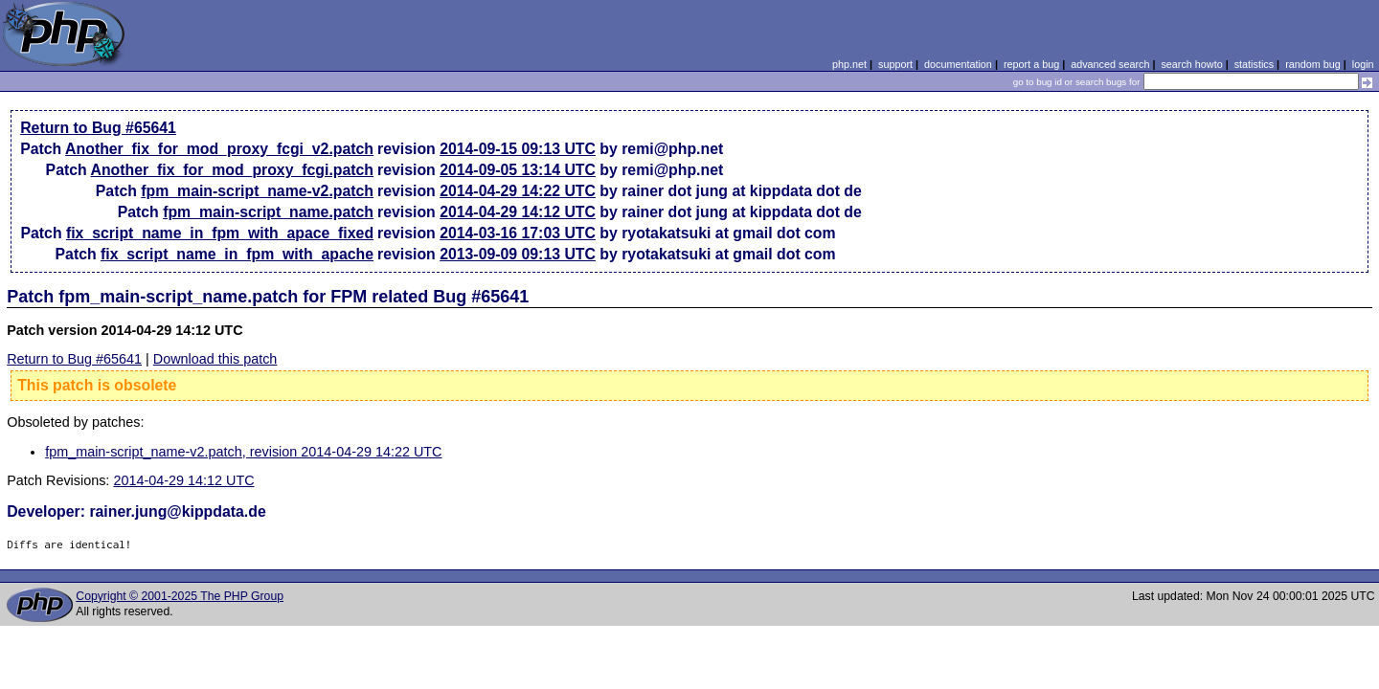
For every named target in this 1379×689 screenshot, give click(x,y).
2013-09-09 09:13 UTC (518, 254)
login (1363, 64)
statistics (1254, 64)
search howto (1191, 64)
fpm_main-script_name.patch (268, 212)
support (895, 64)
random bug (1313, 64)
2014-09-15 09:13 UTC (518, 149)
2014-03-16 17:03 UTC (518, 233)
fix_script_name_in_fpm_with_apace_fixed (219, 233)
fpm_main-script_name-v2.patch (257, 191)
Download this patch (215, 359)
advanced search (1110, 64)
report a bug (1031, 64)
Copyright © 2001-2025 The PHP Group (179, 596)
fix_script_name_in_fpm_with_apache (237, 254)
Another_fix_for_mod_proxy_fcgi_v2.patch (219, 149)
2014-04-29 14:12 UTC (518, 212)
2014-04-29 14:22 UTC (518, 191)
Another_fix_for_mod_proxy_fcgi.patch (232, 170)
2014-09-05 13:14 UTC (518, 170)
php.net (849, 64)
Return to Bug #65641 (98, 128)
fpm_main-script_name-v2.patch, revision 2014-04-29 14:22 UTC (243, 451)
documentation (958, 64)
